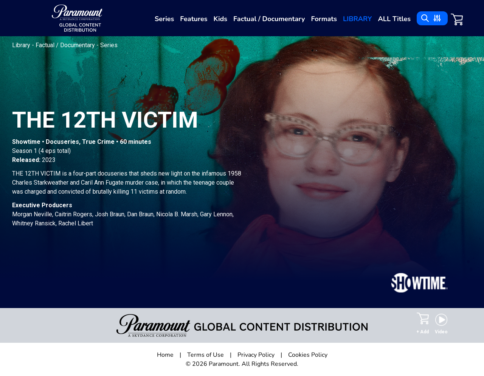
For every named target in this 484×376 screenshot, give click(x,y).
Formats (324, 18)
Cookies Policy (307, 355)
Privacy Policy (256, 355)
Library (357, 18)
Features (193, 18)
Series (164, 18)
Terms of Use (205, 355)
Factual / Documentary (269, 18)
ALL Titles (394, 18)
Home (165, 355)
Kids (220, 18)
